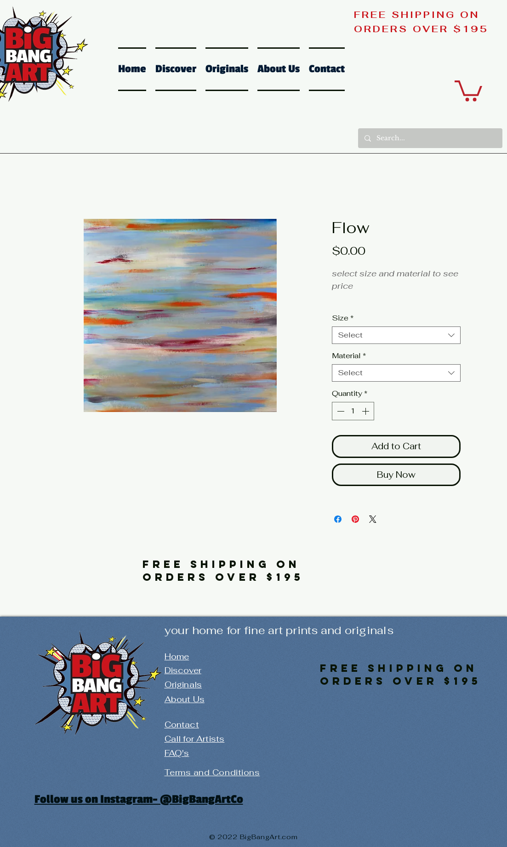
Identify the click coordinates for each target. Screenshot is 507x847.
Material (349, 356)
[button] (468, 89)
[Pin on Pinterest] (355, 519)
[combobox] (396, 335)
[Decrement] (339, 411)
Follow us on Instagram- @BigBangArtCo (138, 799)
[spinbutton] (353, 411)
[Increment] (366, 411)
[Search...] (429, 138)
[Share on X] (372, 519)
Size (342, 318)
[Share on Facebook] (337, 519)
